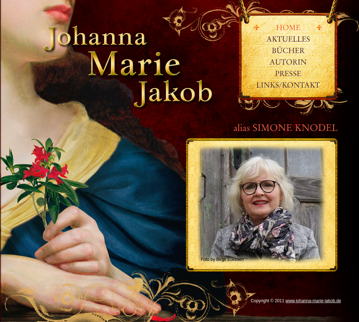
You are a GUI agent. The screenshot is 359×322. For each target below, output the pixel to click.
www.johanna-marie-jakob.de (124, 70)
